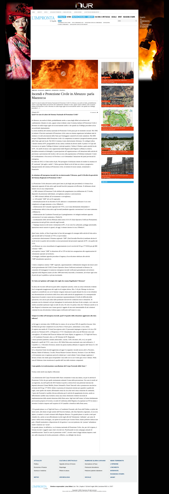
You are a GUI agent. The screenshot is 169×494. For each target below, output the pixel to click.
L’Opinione (114, 464)
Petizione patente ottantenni (93, 470)
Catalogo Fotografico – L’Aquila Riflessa (60, 12)
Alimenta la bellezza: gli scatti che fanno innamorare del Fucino (113, 128)
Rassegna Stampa (117, 474)
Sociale (88, 477)
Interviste (55, 90)
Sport (112, 477)
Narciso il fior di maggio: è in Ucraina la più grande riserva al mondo (115, 152)
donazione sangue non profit (79, 24)
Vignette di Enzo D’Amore (67, 464)
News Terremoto (117, 460)
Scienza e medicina (40, 470)
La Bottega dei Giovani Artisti (91, 12)
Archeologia (64, 477)
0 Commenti (93, 112)
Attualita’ (38, 460)
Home (33, 12)
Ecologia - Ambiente (44, 90)
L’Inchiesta (114, 467)
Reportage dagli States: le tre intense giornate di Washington (115, 176)
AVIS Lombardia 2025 (78, 22)
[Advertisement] (84, 42)
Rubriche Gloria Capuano (95, 460)
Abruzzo (34, 90)
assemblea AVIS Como (64, 22)
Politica (62, 90)
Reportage (62, 467)
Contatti (39, 12)
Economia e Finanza (40, 467)
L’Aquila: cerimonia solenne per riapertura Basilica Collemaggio (114, 81)
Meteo (46, 12)
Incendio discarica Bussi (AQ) (110, 105)
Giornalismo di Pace (91, 464)
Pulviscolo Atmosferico (92, 467)
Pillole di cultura (64, 470)
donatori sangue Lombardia (93, 22)
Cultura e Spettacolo (68, 460)
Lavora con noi (78, 12)
